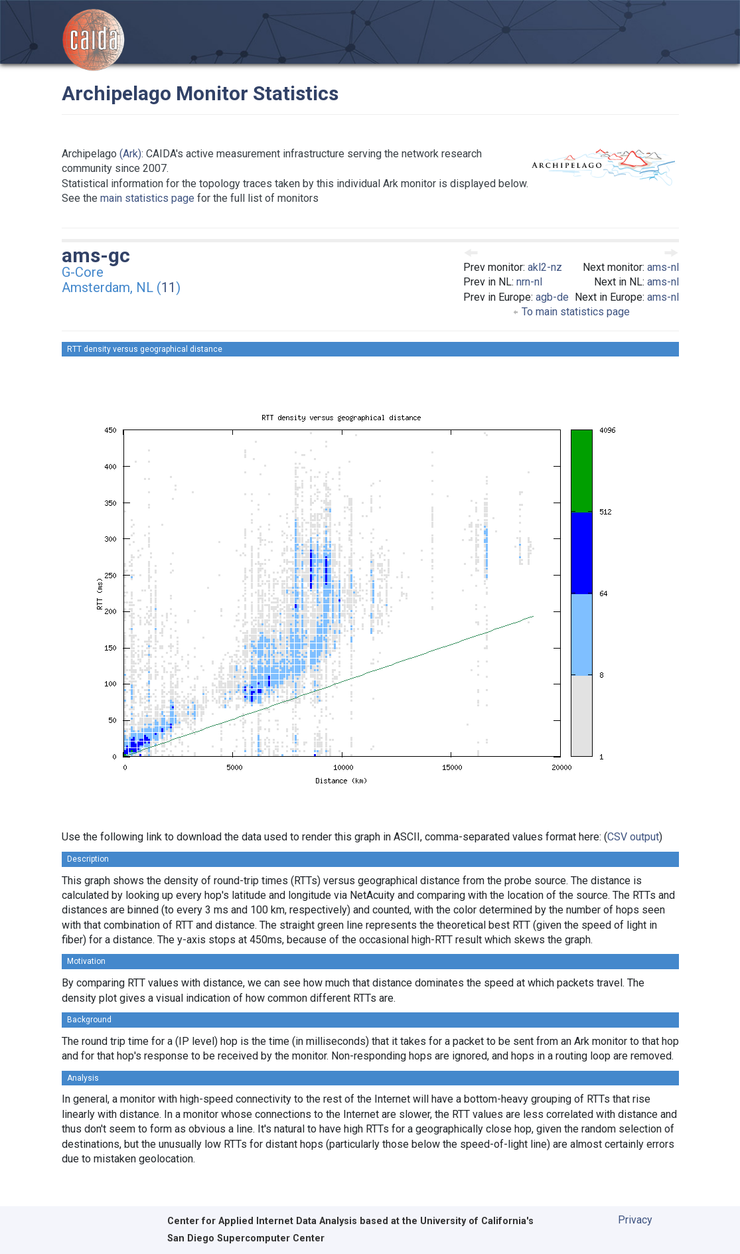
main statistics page (147, 198)
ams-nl (663, 267)
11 (168, 287)
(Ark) (130, 153)
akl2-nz (545, 267)
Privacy (635, 1220)
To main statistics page (571, 311)
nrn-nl (529, 281)
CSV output (633, 836)
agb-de (552, 297)
